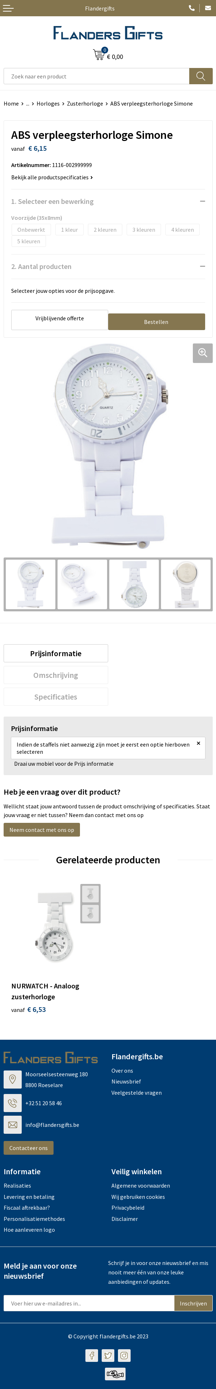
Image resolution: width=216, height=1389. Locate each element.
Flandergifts (100, 8)
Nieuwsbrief (126, 1081)
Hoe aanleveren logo (29, 1229)
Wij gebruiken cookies (138, 1196)
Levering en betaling (29, 1196)
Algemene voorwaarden (140, 1185)
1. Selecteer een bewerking (52, 201)
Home (11, 103)
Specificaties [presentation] (55, 697)
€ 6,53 (28, 1009)
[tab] (56, 653)
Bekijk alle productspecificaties (52, 177)
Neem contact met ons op (41, 829)
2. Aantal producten (41, 266)
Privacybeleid (127, 1207)
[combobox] (97, 76)
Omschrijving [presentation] (55, 675)
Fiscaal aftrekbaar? (27, 1207)
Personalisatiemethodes (34, 1218)
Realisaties (17, 1185)
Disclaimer (124, 1218)
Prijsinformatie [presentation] (55, 653)
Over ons (122, 1070)
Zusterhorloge (85, 103)
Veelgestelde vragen (136, 1092)
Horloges (48, 103)
